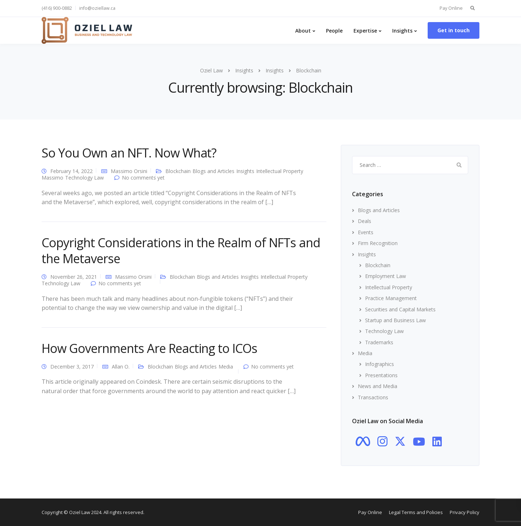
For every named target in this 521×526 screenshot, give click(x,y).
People (334, 30)
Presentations (381, 375)
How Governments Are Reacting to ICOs (149, 348)
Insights (402, 30)
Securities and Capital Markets (400, 309)
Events (365, 232)
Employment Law (385, 276)
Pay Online (451, 8)
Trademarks (379, 342)
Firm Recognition (378, 243)
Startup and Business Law (395, 320)
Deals (364, 221)
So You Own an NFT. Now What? (129, 152)
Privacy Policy (464, 512)
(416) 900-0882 (57, 8)
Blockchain (178, 171)
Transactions (373, 397)
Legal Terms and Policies (416, 512)
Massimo (52, 177)
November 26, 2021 (73, 276)
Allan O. (121, 366)
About (303, 30)
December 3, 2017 (72, 366)
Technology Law (84, 177)
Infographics (379, 364)
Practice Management (391, 298)
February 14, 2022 (71, 171)
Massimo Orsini (129, 171)
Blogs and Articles (213, 171)
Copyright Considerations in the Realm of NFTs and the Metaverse (181, 250)
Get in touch (453, 30)
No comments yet (143, 177)
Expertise (365, 30)
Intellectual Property (279, 171)
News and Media (377, 386)
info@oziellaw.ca (97, 8)
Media (226, 366)
